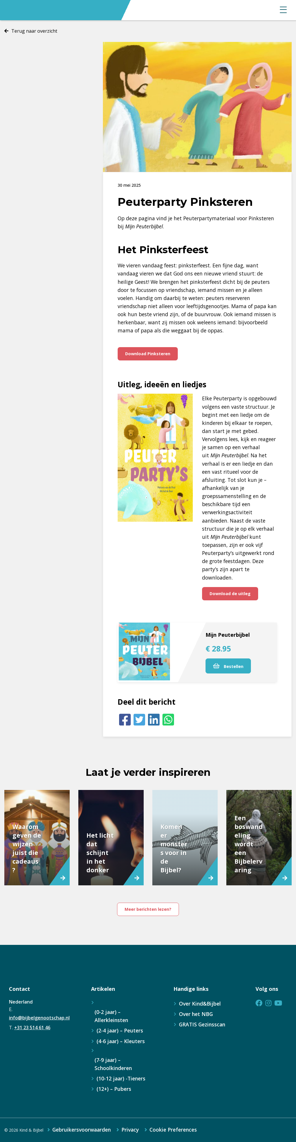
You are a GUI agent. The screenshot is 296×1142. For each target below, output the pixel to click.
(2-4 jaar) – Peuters (120, 1030)
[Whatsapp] (168, 720)
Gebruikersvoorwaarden (81, 1129)
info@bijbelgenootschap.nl (39, 1018)
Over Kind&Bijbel (200, 1003)
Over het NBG (196, 1013)
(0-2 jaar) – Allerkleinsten (111, 1015)
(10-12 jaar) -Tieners (121, 1078)
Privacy (130, 1129)
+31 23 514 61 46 (32, 1027)
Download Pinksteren (147, 353)
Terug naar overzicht (34, 31)
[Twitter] (139, 720)
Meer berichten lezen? (148, 909)
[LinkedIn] (154, 720)
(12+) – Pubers (114, 1088)
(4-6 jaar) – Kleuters (121, 1041)
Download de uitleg (230, 593)
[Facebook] (125, 720)
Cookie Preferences (173, 1129)
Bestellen (228, 666)
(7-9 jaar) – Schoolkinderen (113, 1063)
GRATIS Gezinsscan (202, 1024)
